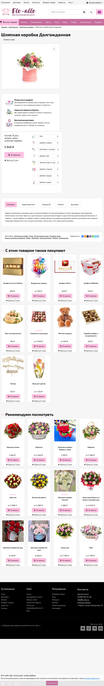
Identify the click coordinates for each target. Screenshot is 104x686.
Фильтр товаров (8, 22)
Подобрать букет (58, 594)
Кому (65, 22)
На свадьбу (56, 608)
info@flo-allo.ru (83, 600)
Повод (73, 22)
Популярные (36, 22)
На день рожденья (59, 605)
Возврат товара (7, 603)
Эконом (24, 22)
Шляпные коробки (21, 236)
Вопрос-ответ (32, 600)
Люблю (55, 238)
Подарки (98, 22)
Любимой (35, 238)
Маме (28, 238)
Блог (28, 611)
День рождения (46, 238)
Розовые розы (55, 236)
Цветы (48, 22)
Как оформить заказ (34, 597)
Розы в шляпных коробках (15, 238)
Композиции (85, 22)
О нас (3, 594)
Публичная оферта (34, 603)
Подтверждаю (52, 683)
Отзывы (4, 608)
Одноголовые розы (41, 236)
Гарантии (4, 605)
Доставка (5, 597)
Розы (57, 22)
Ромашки (55, 600)
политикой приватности (91, 678)
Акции (29, 594)
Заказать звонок (83, 603)
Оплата (4, 600)
